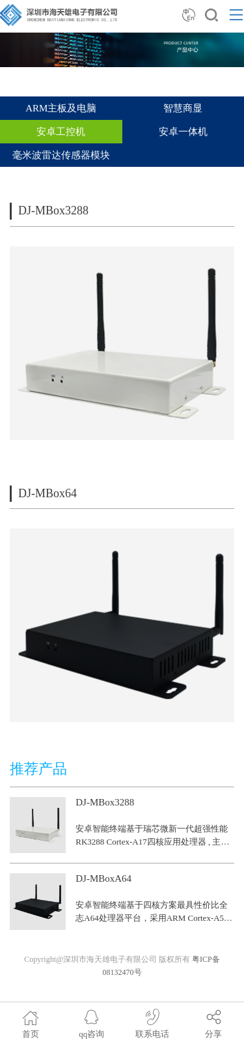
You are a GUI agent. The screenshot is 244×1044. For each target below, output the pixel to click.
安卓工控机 (60, 131)
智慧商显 (182, 108)
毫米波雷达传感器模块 (61, 155)
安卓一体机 (183, 131)
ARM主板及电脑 (60, 108)
